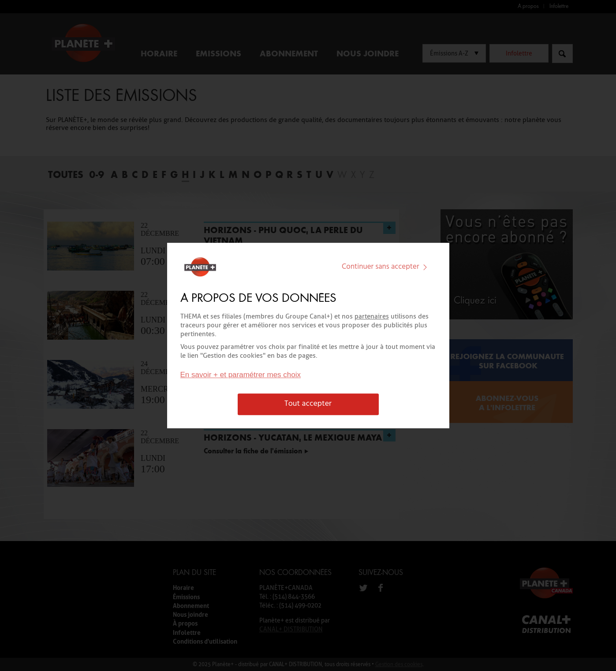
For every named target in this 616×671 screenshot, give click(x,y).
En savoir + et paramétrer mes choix (240, 375)
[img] (425, 267)
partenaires (372, 316)
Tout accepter (308, 404)
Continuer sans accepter (386, 267)
